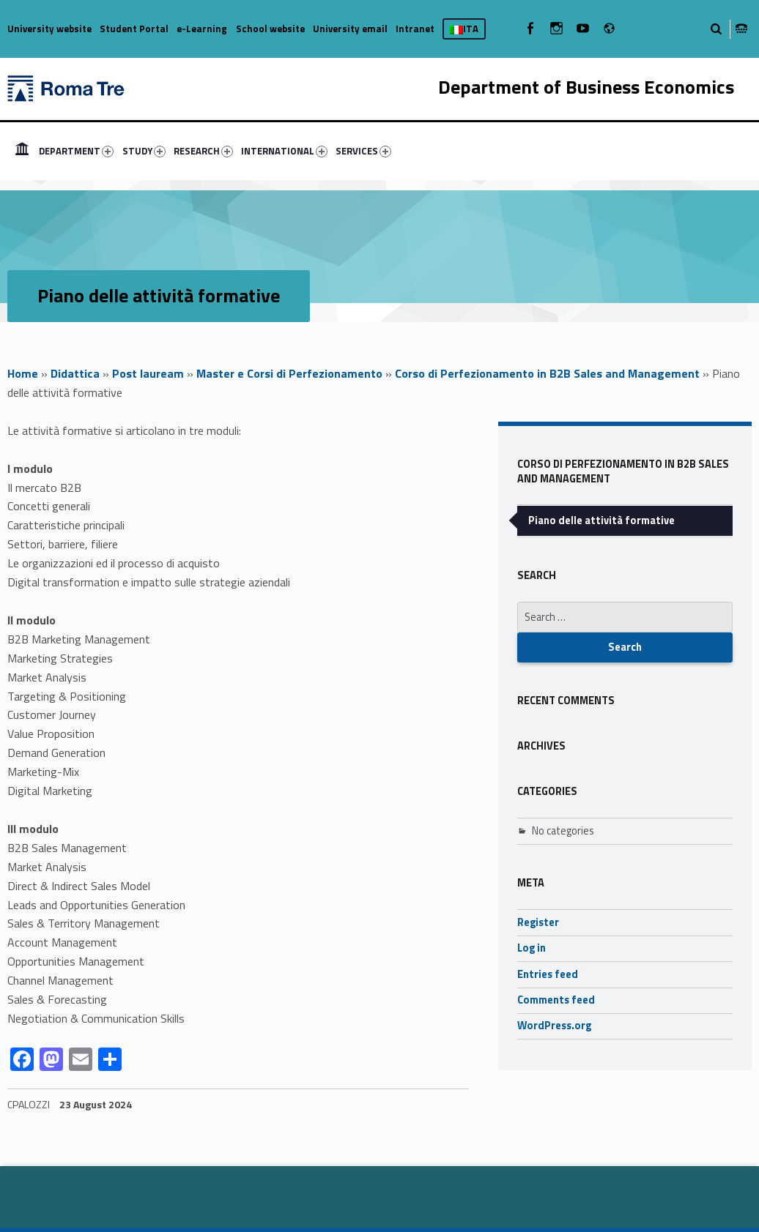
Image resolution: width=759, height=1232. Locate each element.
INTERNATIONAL (284, 150)
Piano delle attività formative (601, 520)
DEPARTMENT (76, 150)
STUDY (144, 150)
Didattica (75, 373)
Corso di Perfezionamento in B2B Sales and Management (547, 373)
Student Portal (134, 28)
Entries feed (547, 974)
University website (49, 28)
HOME (22, 151)
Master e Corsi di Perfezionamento (289, 373)
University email (350, 28)
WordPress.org (554, 1026)
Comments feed (556, 1000)
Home (22, 373)
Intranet (415, 28)
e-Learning (202, 28)
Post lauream (148, 373)
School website (270, 28)
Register (538, 922)
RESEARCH (203, 150)
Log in (531, 948)
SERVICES (363, 150)
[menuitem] (22, 151)
